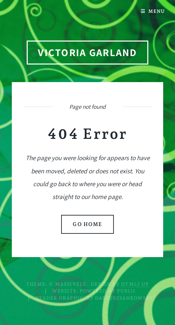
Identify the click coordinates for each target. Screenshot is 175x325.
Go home (87, 224)
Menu (156, 11)
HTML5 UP (135, 284)
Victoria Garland (87, 52)
